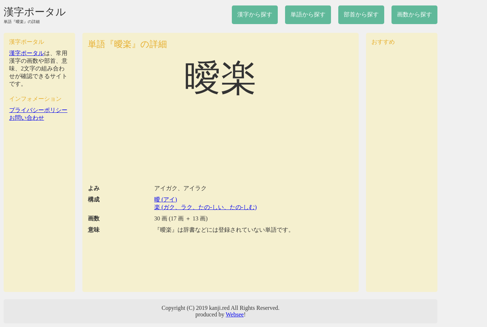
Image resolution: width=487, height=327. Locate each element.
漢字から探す (254, 14)
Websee (235, 314)
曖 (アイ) (165, 199)
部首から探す (361, 14)
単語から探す (308, 14)
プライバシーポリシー (38, 110)
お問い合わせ (26, 118)
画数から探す (414, 14)
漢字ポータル (35, 12)
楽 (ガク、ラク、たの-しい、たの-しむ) (205, 207)
